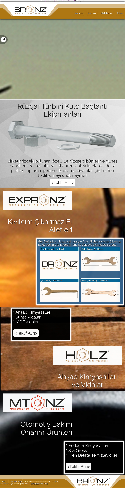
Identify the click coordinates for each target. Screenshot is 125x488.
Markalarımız (106, 13)
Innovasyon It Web (39, 484)
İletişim (120, 13)
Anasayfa (79, 13)
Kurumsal (92, 13)
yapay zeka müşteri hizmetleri (54, 1)
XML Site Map (15, 481)
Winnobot (71, 1)
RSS (3, 481)
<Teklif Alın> (26, 320)
